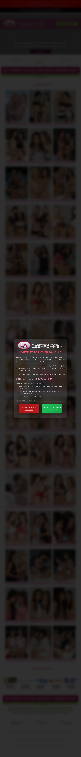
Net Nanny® (32, 379)
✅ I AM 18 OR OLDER (52, 409)
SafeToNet (42, 379)
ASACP (49, 379)
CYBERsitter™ (21, 379)
